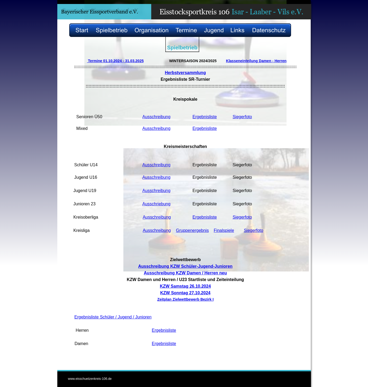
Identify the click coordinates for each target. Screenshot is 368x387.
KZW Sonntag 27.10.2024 (185, 293)
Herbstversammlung (185, 72)
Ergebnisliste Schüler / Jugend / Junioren (112, 317)
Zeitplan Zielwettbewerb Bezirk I (185, 299)
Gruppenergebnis (192, 230)
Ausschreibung (156, 116)
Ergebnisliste (205, 116)
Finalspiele (224, 230)
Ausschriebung (156, 204)
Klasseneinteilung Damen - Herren (256, 61)
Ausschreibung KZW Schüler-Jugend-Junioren (185, 266)
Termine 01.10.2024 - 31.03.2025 (115, 61)
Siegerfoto (242, 116)
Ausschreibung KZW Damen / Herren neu (185, 273)
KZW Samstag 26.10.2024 (185, 286)
